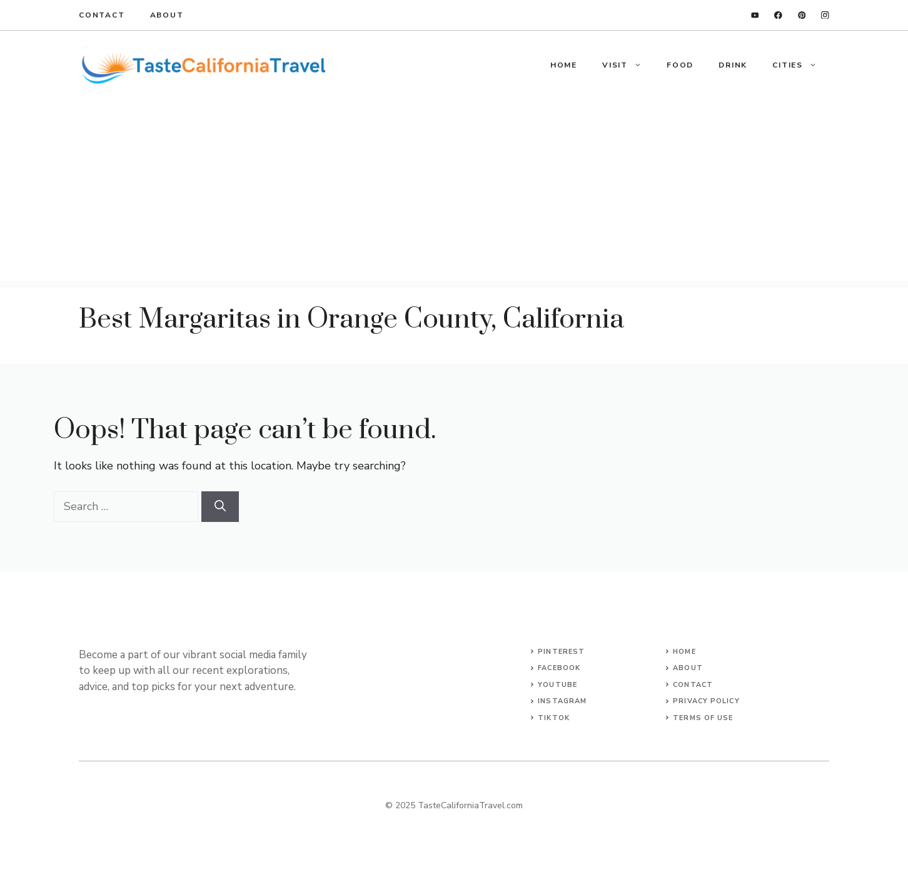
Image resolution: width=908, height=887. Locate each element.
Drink (733, 65)
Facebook (559, 668)
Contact (102, 15)
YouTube (557, 684)
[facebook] (778, 15)
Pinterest (561, 651)
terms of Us (701, 718)
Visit (628, 65)
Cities (800, 65)
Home (563, 65)
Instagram (562, 701)
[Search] (220, 506)
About (167, 15)
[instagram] (825, 15)
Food (680, 65)
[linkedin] (755, 15)
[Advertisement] (454, 193)
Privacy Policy (706, 701)
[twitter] (802, 15)
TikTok (554, 718)
